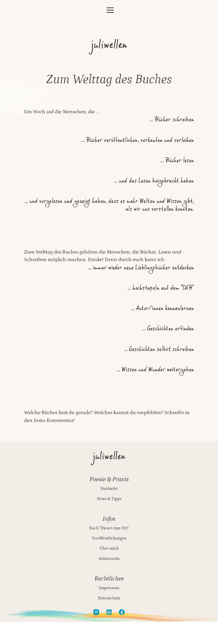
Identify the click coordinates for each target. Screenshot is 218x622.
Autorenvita (109, 558)
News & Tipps (109, 499)
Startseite (109, 488)
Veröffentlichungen (109, 538)
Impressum (109, 588)
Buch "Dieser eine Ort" (109, 528)
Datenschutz (109, 598)
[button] (109, 10)
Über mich (109, 548)
